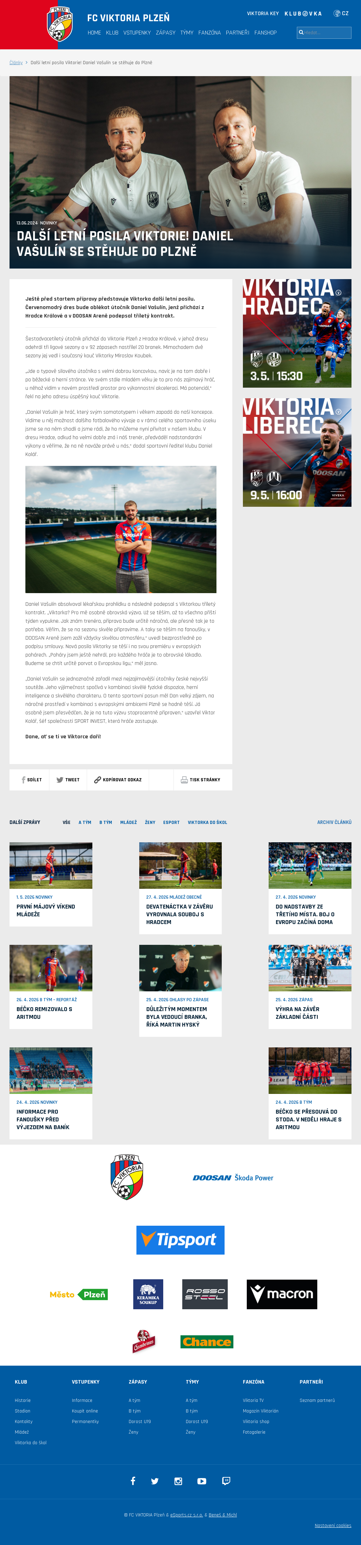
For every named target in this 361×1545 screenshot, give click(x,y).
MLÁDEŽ (128, 822)
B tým (135, 1411)
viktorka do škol (207, 822)
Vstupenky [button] (137, 33)
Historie (23, 1400)
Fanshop (266, 33)
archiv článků (334, 822)
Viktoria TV (253, 1400)
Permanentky (85, 1421)
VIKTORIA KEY (263, 13)
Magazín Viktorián (261, 1411)
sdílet (32, 780)
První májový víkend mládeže (46, 910)
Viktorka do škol (31, 1443)
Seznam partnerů (317, 1400)
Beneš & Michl (223, 1515)
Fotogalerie (254, 1432)
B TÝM (105, 822)
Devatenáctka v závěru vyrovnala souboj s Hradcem (179, 914)
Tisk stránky (200, 780)
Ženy (150, 822)
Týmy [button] (187, 33)
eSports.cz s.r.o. (186, 1515)
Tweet (68, 780)
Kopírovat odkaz (118, 780)
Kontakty (23, 1421)
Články (16, 63)
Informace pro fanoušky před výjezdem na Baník (43, 1119)
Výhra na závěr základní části (297, 1013)
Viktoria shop (256, 1421)
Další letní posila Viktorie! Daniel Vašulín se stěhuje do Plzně (125, 244)
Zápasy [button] (166, 33)
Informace (82, 1400)
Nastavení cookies (333, 1525)
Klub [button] (112, 33)
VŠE (67, 822)
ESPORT (171, 822)
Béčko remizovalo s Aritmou (44, 1013)
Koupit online (85, 1411)
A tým (134, 1400)
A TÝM (85, 822)
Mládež (22, 1432)
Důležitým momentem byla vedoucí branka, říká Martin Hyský (176, 1017)
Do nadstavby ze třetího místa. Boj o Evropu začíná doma (305, 914)
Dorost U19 (140, 1421)
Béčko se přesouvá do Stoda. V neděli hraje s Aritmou (309, 1119)
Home (94, 33)
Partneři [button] (238, 33)
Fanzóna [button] (209, 33)
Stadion (22, 1411)
